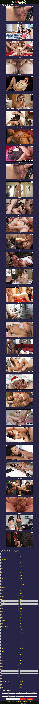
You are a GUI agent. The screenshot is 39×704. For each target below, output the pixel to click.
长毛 (2, 678)
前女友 (2, 611)
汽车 (2, 575)
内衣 (2, 675)
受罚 (21, 587)
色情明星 (22, 581)
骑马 (21, 602)
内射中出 (3, 596)
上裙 (21, 675)
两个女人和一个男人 (5, 626)
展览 (2, 614)
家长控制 (30, 701)
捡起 (21, 575)
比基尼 (2, 566)
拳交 (2, 632)
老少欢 (21, 566)
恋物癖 (2, 623)
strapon (22, 645)
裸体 (2, 687)
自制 (2, 657)
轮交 (2, 639)
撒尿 (21, 578)
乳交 (21, 666)
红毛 (21, 599)
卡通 (2, 578)
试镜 (2, 581)
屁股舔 (21, 605)
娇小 (21, 572)
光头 (2, 553)
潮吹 (21, 639)
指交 (2, 629)
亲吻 (2, 666)
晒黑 (21, 654)
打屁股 (21, 632)
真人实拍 (22, 596)
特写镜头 (3, 587)
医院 (2, 660)
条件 (13, 701)
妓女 (21, 684)
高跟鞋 (2, 654)
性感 (21, 617)
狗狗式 (2, 602)
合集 (2, 590)
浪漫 (2, 605)
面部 (2, 617)
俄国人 (21, 608)
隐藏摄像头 (3, 651)
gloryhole (3, 645)
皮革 (2, 672)
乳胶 (2, 669)
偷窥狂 (21, 681)
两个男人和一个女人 (5, 681)
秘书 (21, 611)
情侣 (2, 593)
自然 (21, 553)
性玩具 (21, 614)
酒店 (2, 663)
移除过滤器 (29, 699)
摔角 (21, 687)
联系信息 (9, 701)
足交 (2, 636)
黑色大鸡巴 (3, 559)
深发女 (2, 572)
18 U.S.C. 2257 (18, 701)
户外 (21, 569)
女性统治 (3, 620)
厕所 (21, 669)
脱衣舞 (21, 648)
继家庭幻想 (22, 642)
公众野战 (22, 584)
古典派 (21, 678)
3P (21, 663)
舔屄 (21, 593)
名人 (2, 584)
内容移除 (25, 701)
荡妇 (21, 626)
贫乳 (21, 629)
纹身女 (21, 657)
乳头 (21, 556)
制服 (21, 672)
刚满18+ (22, 660)
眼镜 (2, 642)
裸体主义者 (22, 559)
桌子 (21, 651)
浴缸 (2, 556)
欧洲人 (2, 608)
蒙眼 (2, 569)
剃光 (21, 620)
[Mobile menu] (1, 2)
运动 (21, 636)
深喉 (2, 599)
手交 (2, 648)
